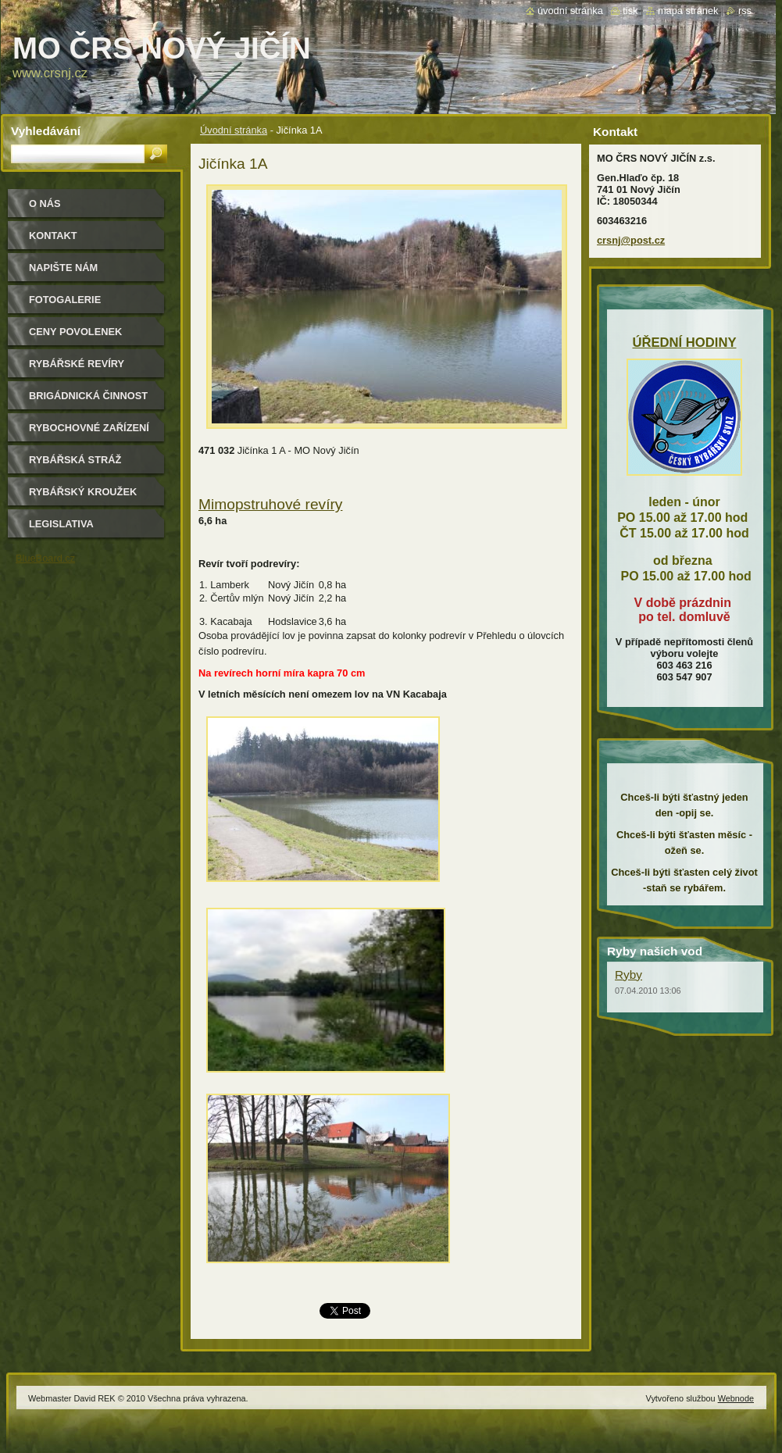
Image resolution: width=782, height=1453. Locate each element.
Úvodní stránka (233, 130)
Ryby (628, 974)
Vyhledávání (45, 130)
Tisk (630, 10)
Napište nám (63, 267)
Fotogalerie (65, 299)
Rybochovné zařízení (89, 428)
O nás (45, 203)
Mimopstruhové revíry (270, 504)
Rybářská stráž (75, 460)
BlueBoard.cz (45, 558)
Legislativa (61, 524)
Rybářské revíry (76, 363)
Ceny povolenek (75, 331)
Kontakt (53, 235)
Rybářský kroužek (83, 492)
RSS (745, 10)
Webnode (736, 1398)
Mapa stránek (688, 10)
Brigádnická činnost (88, 396)
